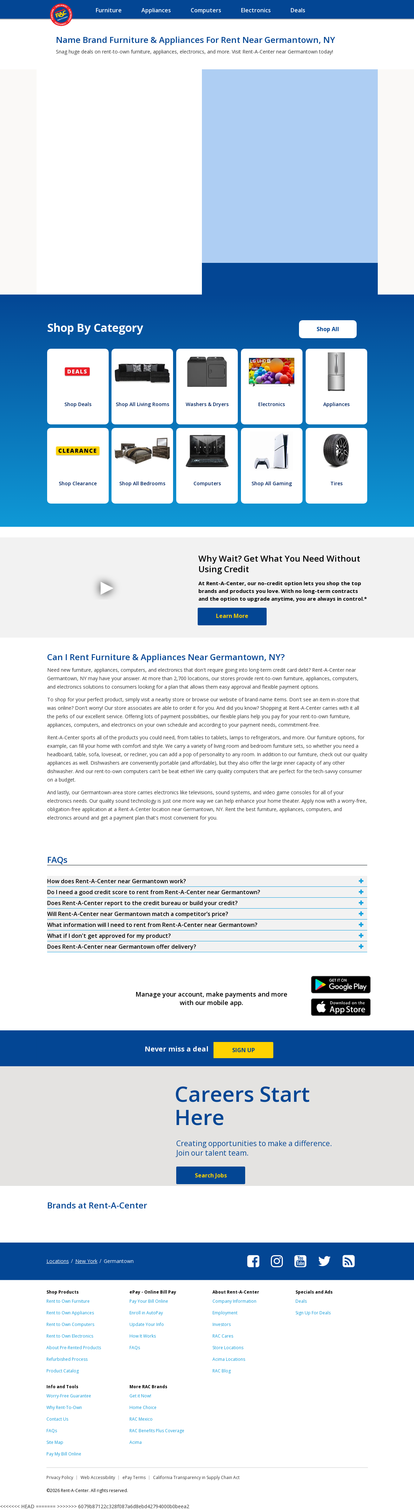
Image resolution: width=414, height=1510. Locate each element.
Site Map (54, 1442)
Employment (224, 1313)
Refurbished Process (67, 1359)
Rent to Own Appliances (70, 1313)
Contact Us (57, 1419)
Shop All (328, 329)
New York (86, 1261)
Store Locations (227, 1348)
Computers (207, 483)
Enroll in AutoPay (146, 1313)
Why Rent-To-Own (64, 1407)
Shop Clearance (78, 483)
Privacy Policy (59, 1477)
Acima (135, 1442)
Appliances (336, 404)
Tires (336, 483)
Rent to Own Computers (70, 1324)
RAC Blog (221, 1371)
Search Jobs (211, 1175)
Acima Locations (228, 1359)
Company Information (234, 1301)
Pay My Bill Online (63, 1454)
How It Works (142, 1336)
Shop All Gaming (271, 483)
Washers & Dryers (207, 404)
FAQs (134, 1348)
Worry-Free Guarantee (68, 1396)
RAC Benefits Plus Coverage (156, 1431)
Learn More (232, 616)
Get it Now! (140, 1396)
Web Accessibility (98, 1477)
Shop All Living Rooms (142, 404)
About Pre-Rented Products (73, 1348)
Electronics (271, 404)
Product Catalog (62, 1371)
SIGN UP (243, 1050)
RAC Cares (222, 1336)
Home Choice (143, 1407)
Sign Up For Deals (313, 1313)
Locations (57, 1261)
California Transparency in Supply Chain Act (196, 1477)
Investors (221, 1324)
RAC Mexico (141, 1419)
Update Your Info (146, 1324)
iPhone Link (340, 1009)
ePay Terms (134, 1477)
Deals (301, 1301)
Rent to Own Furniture (68, 1301)
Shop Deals (77, 404)
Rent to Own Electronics (69, 1336)
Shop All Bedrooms (142, 483)
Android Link (340, 987)
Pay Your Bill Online (148, 1301)
